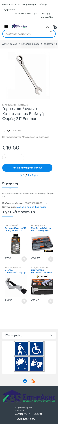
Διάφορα (8, 267)
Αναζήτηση (51, 33)
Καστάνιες (49, 44)
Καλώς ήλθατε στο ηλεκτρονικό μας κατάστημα (25, 4)
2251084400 (33, 414)
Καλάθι (28, 13)
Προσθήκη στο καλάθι (29, 167)
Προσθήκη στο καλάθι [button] (24, 259)
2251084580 (26, 419)
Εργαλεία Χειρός (30, 44)
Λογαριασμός (8, 9)
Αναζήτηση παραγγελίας (47, 15)
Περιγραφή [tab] (10, 183)
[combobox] (25, 33)
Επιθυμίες (19, 13)
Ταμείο (35, 13)
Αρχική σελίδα (9, 44)
